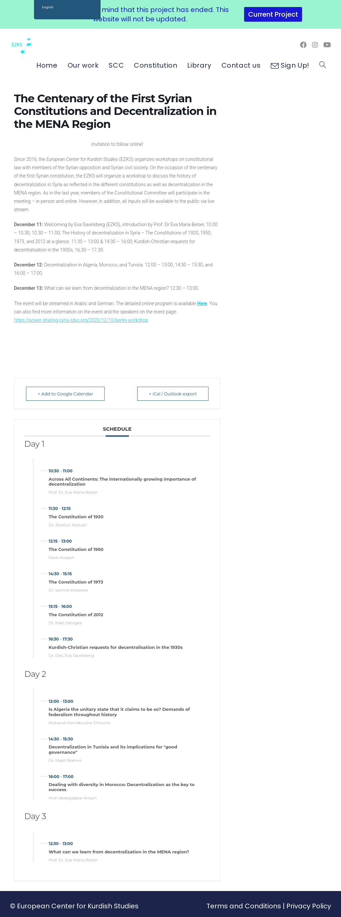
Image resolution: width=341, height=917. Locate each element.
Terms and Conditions (243, 906)
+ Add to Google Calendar (65, 393)
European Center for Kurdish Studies (78, 906)
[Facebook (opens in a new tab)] (303, 45)
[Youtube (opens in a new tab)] (327, 45)
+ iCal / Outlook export (173, 393)
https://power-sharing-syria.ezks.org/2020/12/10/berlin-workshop (81, 320)
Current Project (273, 14)
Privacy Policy (308, 906)
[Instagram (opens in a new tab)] (315, 45)
